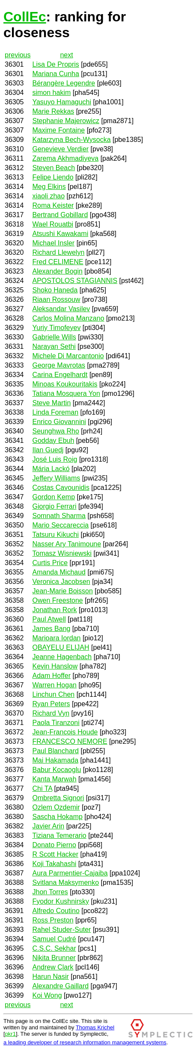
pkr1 (10, 1034)
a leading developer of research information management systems (84, 1042)
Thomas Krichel (95, 1027)
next (66, 55)
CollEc (24, 16)
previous (17, 55)
